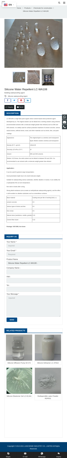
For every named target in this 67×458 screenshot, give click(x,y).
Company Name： (14, 272)
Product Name (12, 264)
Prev (7, 48)
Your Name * (12, 246)
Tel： (9, 290)
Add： (9, 281)
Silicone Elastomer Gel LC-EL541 (19, 400)
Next (59, 48)
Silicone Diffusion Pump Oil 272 (19, 367)
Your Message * (13, 298)
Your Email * (11, 255)
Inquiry (9, 111)
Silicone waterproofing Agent (17, 100)
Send (20, 111)
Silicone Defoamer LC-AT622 (48, 367)
